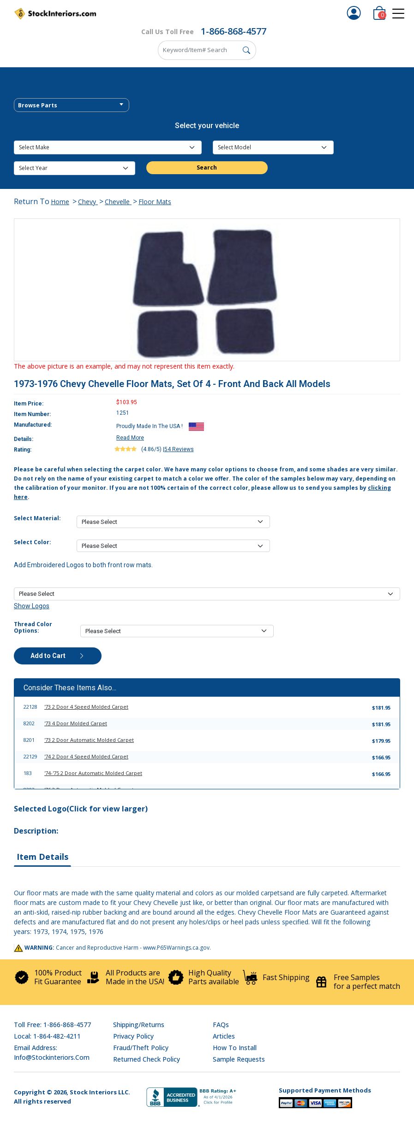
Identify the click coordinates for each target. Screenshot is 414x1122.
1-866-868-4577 (233, 31)
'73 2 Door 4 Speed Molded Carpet (86, 706)
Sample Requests (239, 1059)
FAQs (221, 1024)
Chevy (88, 201)
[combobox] (71, 105)
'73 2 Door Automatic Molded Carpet (89, 739)
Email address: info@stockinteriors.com (52, 1052)
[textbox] (71, 105)
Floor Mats (154, 201)
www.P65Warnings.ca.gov (176, 948)
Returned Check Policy (146, 1059)
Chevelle (118, 201)
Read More (130, 438)
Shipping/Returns (138, 1024)
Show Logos (31, 606)
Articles (224, 1036)
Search (207, 167)
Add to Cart (57, 655)
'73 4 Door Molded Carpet (75, 723)
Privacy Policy (133, 1036)
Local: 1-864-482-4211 (47, 1036)
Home (60, 201)
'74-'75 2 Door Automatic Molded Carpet (93, 773)
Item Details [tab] (42, 856)
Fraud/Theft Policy (140, 1047)
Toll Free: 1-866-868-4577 (52, 1024)
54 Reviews (179, 449)
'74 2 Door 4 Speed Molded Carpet (86, 756)
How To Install (235, 1047)
